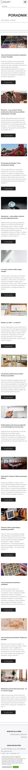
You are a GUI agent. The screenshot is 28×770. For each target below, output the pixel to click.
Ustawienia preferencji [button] (6, 767)
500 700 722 (8, 751)
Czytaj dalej (8, 82)
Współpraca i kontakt (18, 734)
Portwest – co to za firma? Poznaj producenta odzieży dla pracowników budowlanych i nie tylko (13, 112)
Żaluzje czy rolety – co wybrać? (11, 322)
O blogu (24, 737)
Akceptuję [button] (16, 767)
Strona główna (5, 20)
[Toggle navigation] (25, 2)
